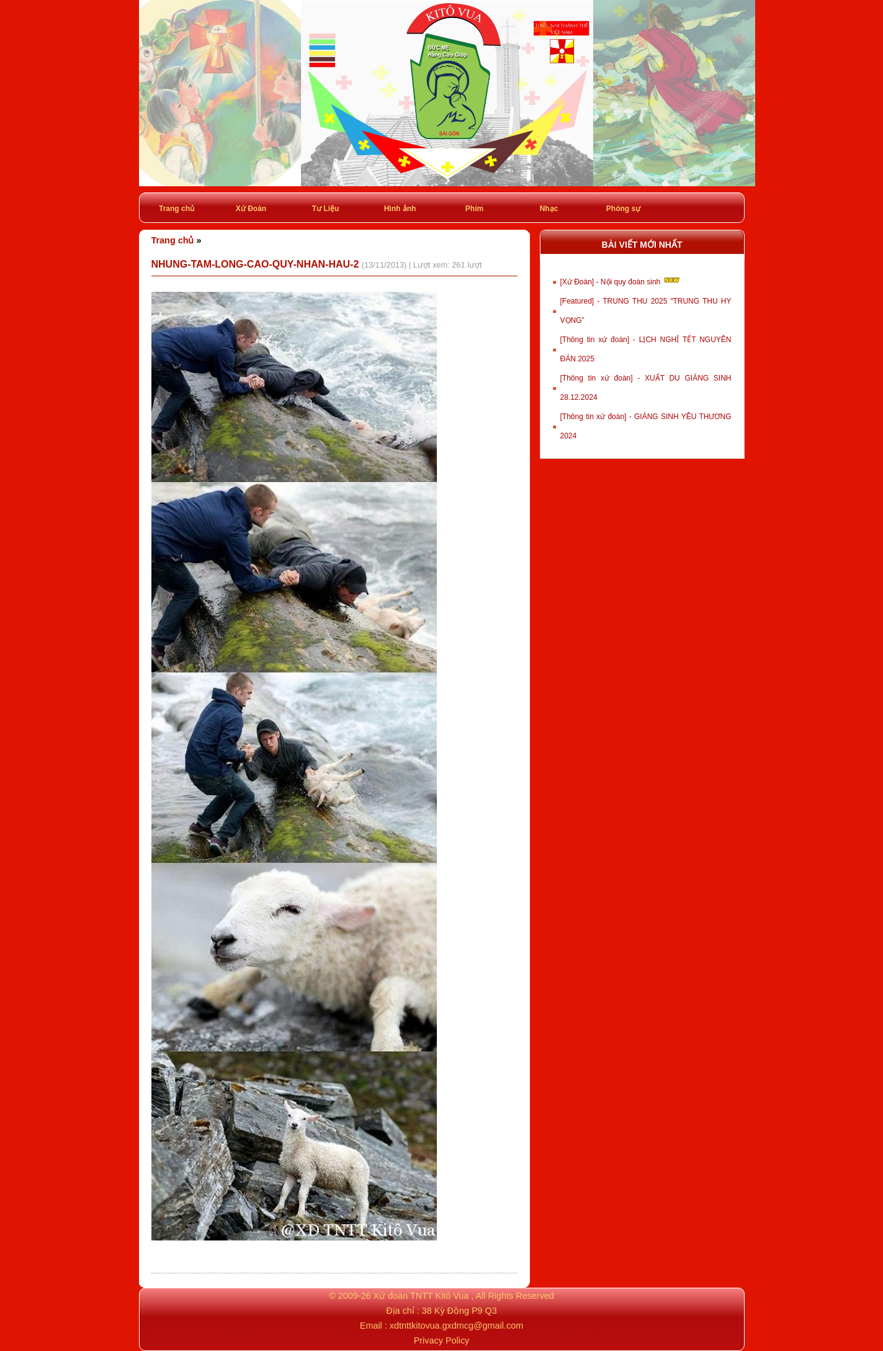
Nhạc (549, 208)
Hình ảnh (400, 208)
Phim (474, 208)
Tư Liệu (325, 208)
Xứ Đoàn (251, 208)
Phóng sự (623, 208)
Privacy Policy (442, 1340)
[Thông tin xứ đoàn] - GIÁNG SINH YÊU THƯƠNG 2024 (646, 426)
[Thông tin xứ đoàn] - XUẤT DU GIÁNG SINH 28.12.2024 (646, 388)
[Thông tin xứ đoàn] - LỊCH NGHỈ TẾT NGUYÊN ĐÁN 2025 (646, 349)
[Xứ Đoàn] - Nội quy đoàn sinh (620, 280)
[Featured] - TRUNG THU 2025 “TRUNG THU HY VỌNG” (646, 311)
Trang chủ (176, 208)
